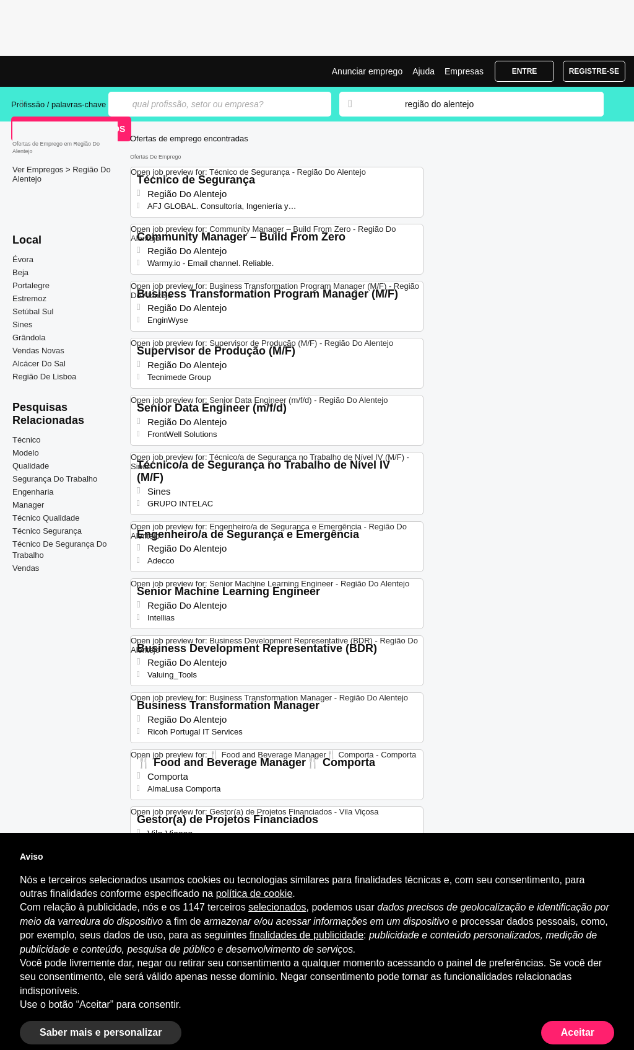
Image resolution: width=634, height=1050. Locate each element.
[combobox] (492, 104)
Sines (22, 324)
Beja (20, 272)
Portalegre (31, 285)
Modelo (25, 452)
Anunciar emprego (367, 71)
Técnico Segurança (47, 531)
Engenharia (33, 491)
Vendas (25, 568)
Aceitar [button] (577, 1032)
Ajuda (423, 71)
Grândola (28, 337)
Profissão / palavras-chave (58, 104)
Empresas (464, 71)
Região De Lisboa (44, 376)
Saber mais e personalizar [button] (101, 1032)
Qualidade (30, 465)
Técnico (26, 439)
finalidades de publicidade (306, 935)
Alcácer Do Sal (39, 363)
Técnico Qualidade (45, 518)
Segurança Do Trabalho (54, 478)
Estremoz (29, 298)
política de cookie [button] (254, 893)
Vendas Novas (38, 350)
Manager (28, 505)
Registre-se (594, 71)
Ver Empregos (39, 169)
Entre (524, 71)
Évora (22, 259)
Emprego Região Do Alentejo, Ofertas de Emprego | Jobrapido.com (57, 71)
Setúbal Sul (33, 311)
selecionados (277, 907)
